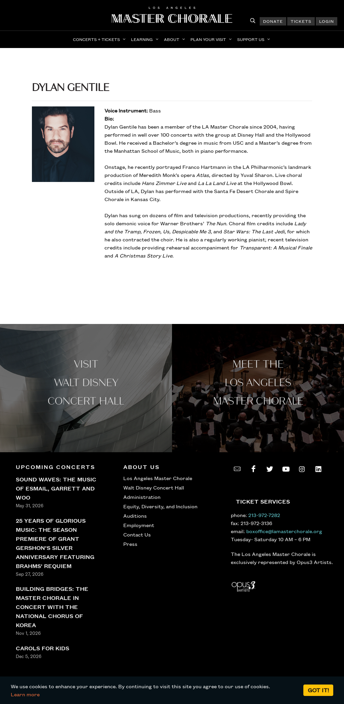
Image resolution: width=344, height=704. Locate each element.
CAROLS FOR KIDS (42, 648)
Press (130, 544)
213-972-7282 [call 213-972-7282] (264, 515)
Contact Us (137, 534)
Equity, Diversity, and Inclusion (160, 506)
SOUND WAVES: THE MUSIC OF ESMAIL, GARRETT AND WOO (56, 488)
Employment (138, 525)
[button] (100, 39)
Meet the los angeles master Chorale (258, 383)
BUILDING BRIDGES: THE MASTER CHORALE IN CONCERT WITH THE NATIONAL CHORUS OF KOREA (52, 607)
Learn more (25, 694)
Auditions (135, 515)
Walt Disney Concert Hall (153, 487)
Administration (142, 497)
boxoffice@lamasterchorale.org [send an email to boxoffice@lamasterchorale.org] (284, 531)
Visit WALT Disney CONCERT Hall (86, 383)
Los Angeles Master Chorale (157, 478)
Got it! (318, 690)
